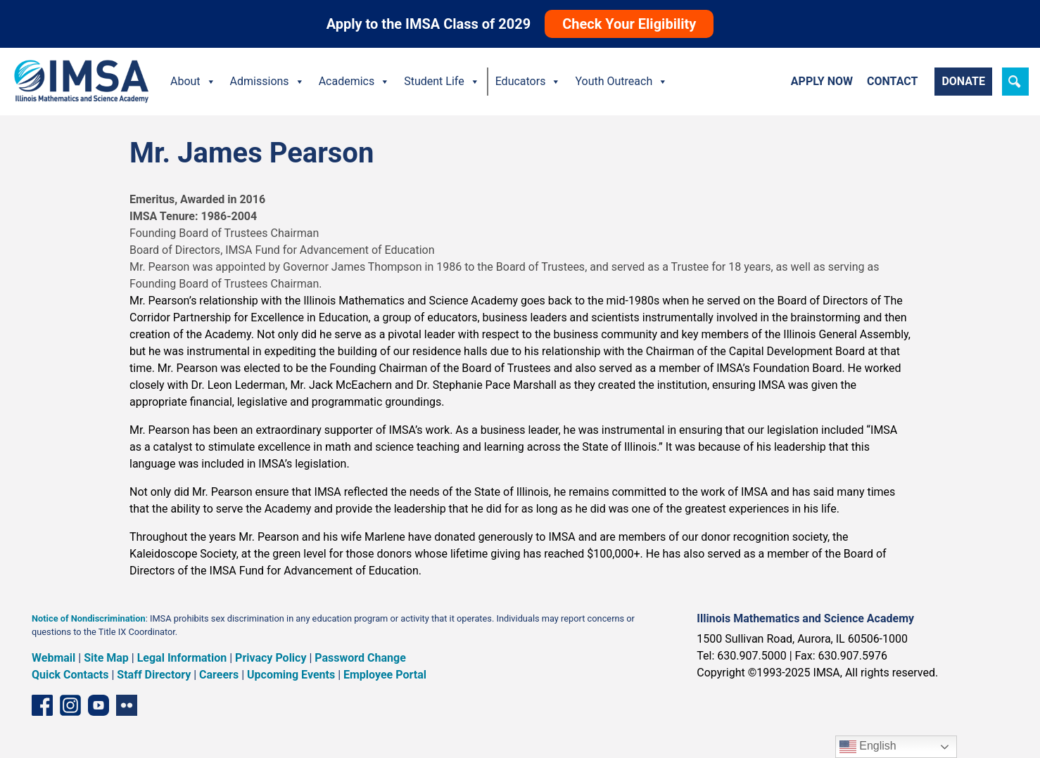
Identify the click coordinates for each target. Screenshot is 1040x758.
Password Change (360, 657)
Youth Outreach (621, 82)
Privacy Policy (270, 657)
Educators (528, 82)
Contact (892, 81)
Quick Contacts (70, 674)
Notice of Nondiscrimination (89, 618)
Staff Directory (154, 674)
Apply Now (822, 81)
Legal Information (182, 657)
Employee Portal (384, 674)
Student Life (441, 82)
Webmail (53, 657)
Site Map (106, 657)
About (193, 82)
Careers (219, 674)
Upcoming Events (291, 674)
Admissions (267, 82)
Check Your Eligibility (629, 23)
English (867, 746)
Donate (963, 81)
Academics (355, 82)
